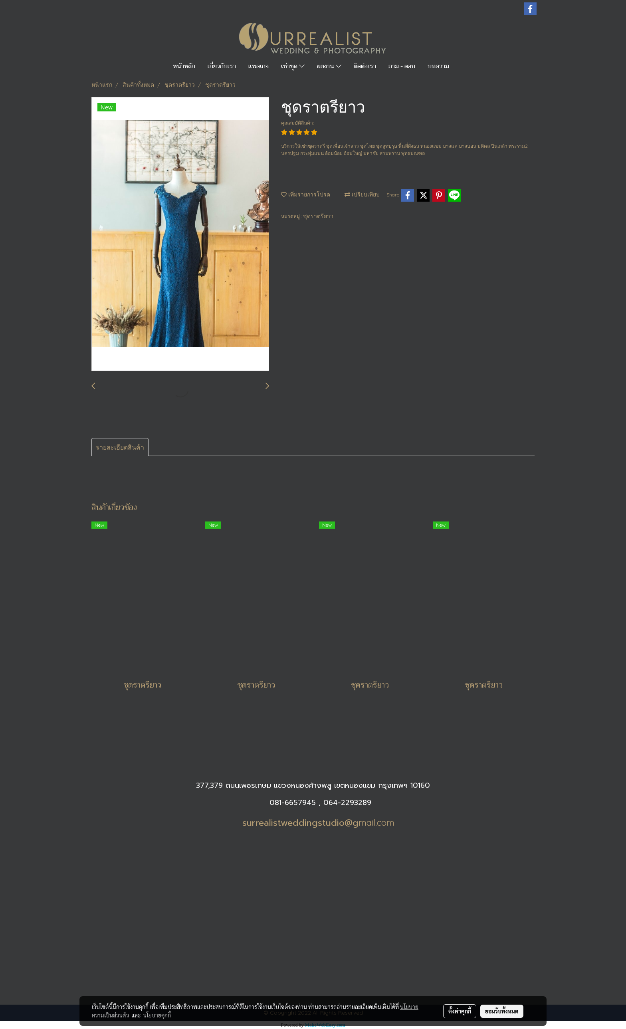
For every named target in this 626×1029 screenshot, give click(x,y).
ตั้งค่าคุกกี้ (459, 1011)
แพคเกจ (258, 66)
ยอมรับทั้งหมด (502, 1011)
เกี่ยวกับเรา (222, 66)
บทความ (438, 66)
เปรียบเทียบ (362, 194)
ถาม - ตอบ (401, 66)
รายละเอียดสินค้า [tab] (120, 447)
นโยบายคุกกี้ (157, 1015)
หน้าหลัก (184, 66)
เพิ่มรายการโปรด (305, 194)
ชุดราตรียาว (318, 216)
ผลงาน (329, 66)
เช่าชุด (293, 66)
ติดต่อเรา (365, 66)
